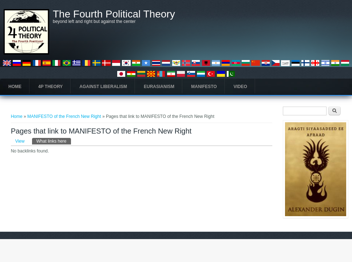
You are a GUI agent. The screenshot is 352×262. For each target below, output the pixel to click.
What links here (53, 141)
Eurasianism (159, 86)
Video (240, 86)
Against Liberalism (103, 86)
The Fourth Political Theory (114, 14)
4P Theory (50, 86)
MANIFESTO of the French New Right (64, 116)
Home (14, 86)
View (20, 141)
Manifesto (204, 86)
